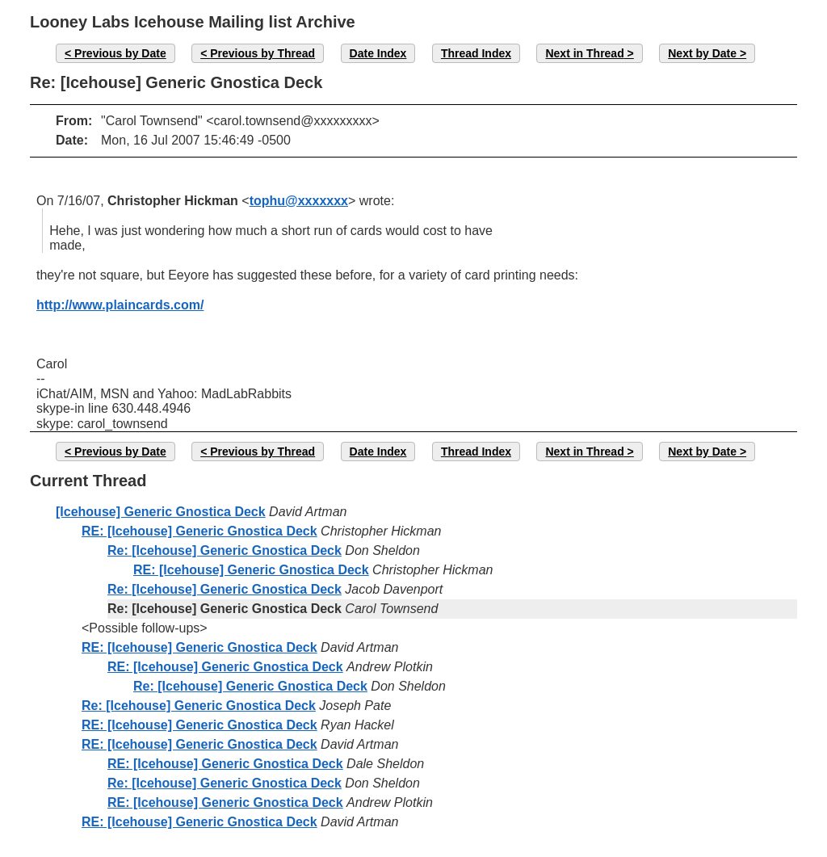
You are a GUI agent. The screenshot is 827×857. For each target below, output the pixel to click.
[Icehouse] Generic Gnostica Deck (161, 512)
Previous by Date (120, 53)
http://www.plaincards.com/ (120, 305)
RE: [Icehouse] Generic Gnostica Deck (199, 531)
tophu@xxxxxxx (299, 201)
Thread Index (476, 53)
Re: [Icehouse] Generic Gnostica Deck (224, 550)
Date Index (378, 53)
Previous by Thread (262, 53)
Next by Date (702, 53)
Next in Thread (584, 53)
